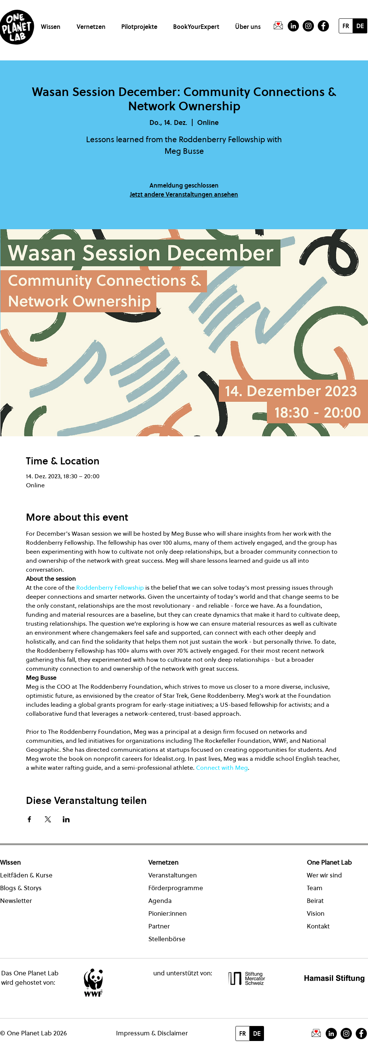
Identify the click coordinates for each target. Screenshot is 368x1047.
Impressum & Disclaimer (152, 1033)
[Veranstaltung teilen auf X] (47, 819)
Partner (159, 926)
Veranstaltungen (172, 875)
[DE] (360, 25)
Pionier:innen (167, 913)
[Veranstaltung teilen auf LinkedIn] (66, 819)
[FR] (346, 25)
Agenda (160, 900)
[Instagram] (308, 26)
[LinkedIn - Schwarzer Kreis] (293, 26)
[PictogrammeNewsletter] (278, 26)
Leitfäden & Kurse (26, 875)
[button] (52, 23)
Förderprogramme (175, 887)
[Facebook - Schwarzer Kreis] (323, 26)
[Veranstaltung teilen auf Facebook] (29, 819)
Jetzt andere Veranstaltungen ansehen (184, 194)
